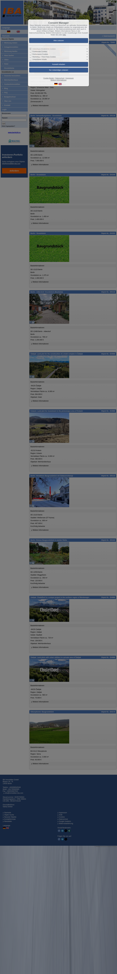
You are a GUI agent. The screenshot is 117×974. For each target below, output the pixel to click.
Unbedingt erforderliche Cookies (44, 49)
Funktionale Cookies (39, 52)
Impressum (70, 78)
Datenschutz (59, 78)
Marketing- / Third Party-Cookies (44, 57)
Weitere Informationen (58, 80)
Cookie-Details (48, 78)
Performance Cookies (40, 54)
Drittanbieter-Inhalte (39, 59)
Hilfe (64, 35)
